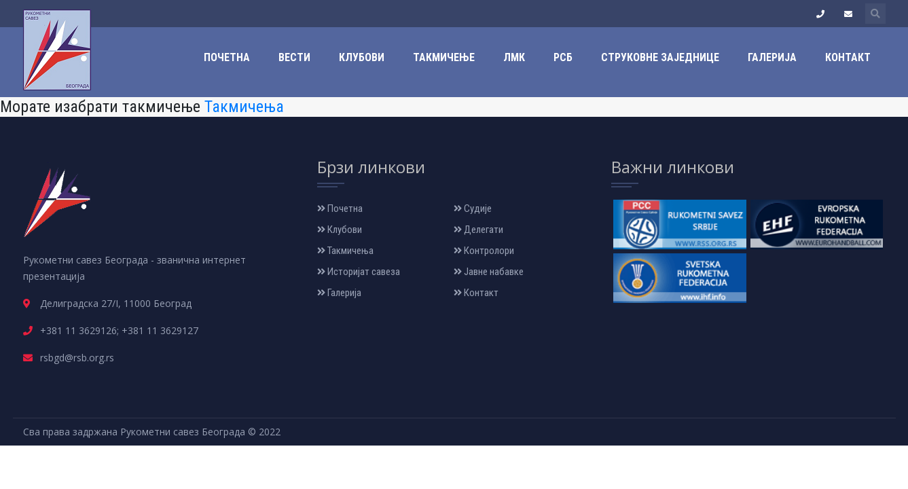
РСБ (563, 57)
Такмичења (244, 106)
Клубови (361, 57)
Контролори (484, 250)
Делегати (478, 229)
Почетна (227, 57)
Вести (294, 57)
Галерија (772, 57)
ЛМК (514, 57)
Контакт (848, 57)
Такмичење (444, 57)
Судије (473, 208)
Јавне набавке (489, 272)
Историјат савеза (358, 272)
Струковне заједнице (660, 57)
